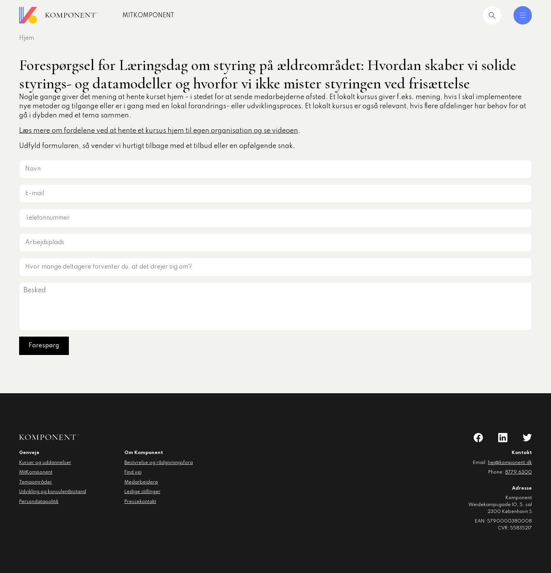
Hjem (26, 38)
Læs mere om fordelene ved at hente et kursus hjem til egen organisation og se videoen (158, 130)
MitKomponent (148, 16)
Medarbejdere (141, 482)
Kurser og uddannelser (45, 463)
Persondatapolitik (39, 502)
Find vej (133, 472)
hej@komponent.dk (510, 463)
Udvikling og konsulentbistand (52, 492)
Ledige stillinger (142, 492)
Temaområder (35, 482)
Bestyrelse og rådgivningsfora (158, 463)
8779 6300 (518, 472)
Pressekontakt (140, 502)
